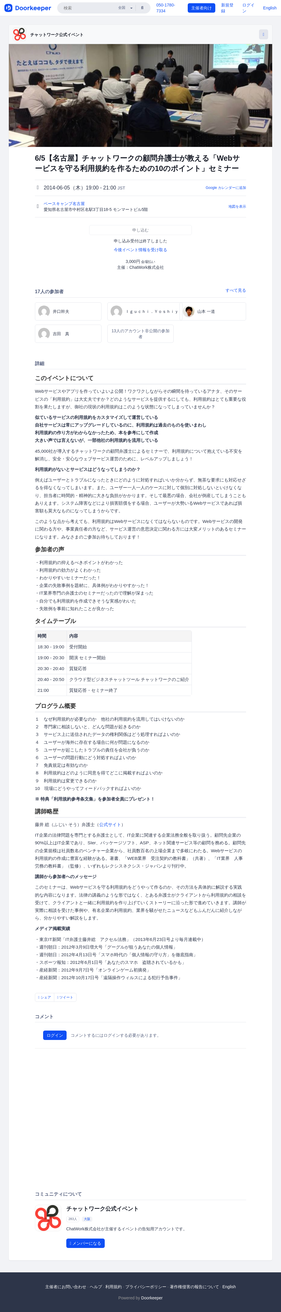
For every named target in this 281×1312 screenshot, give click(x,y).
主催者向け (201, 8)
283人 (72, 1219)
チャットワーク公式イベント (57, 34)
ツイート (65, 997)
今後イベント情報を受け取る (140, 249)
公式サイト (110, 824)
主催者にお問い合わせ (65, 1286)
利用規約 (113, 1286)
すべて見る (236, 290)
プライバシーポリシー (145, 1286)
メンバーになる (85, 1243)
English (270, 8)
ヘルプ (96, 1286)
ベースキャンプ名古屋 (65, 203)
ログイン (55, 1035)
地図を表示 (237, 206)
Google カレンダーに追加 (226, 188)
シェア (44, 997)
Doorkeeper (151, 1298)
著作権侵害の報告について (194, 1286)
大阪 (87, 1219)
